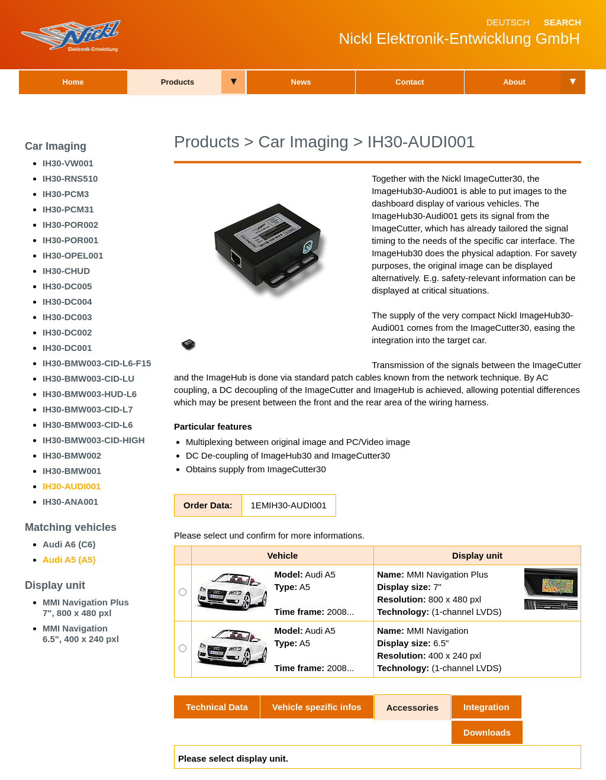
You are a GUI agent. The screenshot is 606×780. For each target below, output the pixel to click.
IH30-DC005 (67, 286)
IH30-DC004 (67, 301)
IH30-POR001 (70, 240)
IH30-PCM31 (68, 209)
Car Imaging (55, 146)
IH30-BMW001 (72, 471)
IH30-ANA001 (70, 502)
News (301, 82)
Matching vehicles (71, 527)
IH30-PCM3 (66, 194)
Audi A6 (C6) (69, 544)
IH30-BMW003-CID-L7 (88, 409)
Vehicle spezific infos (317, 707)
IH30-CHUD (66, 271)
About (514, 82)
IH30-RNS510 (70, 178)
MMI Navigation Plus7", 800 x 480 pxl (86, 607)
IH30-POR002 (70, 225)
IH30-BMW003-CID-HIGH (94, 440)
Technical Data (217, 707)
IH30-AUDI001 (72, 486)
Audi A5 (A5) (69, 560)
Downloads (487, 732)
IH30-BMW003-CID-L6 (88, 425)
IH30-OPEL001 (73, 255)
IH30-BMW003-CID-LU (88, 378)
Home (72, 82)
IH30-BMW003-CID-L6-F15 (97, 363)
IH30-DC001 (67, 348)
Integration (486, 707)
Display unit (55, 585)
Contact (409, 82)
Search (562, 22)
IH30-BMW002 (72, 455)
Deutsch (508, 22)
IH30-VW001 (68, 163)
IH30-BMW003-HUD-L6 (90, 394)
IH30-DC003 (67, 317)
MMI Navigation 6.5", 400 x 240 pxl (81, 633)
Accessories (412, 707)
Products (177, 82)
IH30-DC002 (67, 332)
